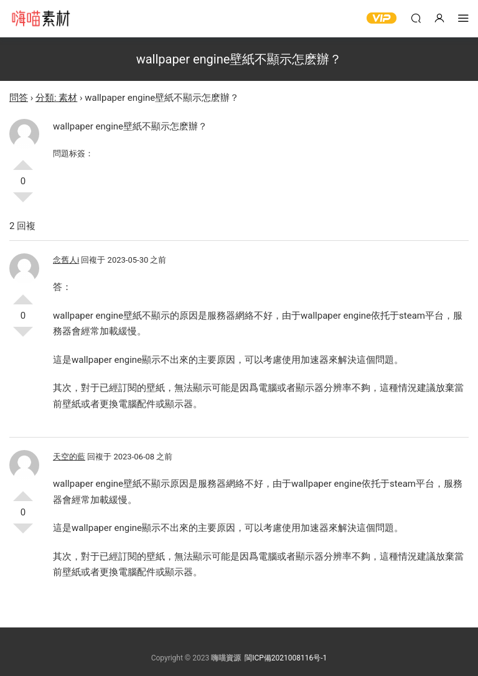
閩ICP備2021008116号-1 (286, 658)
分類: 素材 (56, 97)
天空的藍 (69, 456)
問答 (18, 97)
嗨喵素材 (40, 18)
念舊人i (66, 260)
